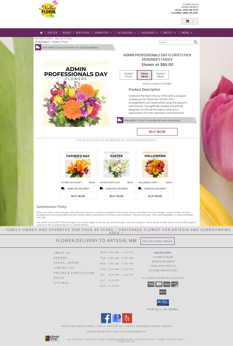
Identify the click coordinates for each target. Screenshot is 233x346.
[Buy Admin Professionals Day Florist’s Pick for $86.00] (157, 131)
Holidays (149, 32)
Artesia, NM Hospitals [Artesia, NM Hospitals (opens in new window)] (110, 326)
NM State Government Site (130, 331)
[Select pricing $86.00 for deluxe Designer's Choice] (144, 75)
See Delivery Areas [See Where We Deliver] (157, 241)
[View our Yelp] (127, 322)
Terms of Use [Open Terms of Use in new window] (126, 341)
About (169, 32)
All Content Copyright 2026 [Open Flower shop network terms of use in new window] (86, 339)
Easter (52, 32)
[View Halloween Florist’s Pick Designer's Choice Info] (155, 164)
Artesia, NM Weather (99, 331)
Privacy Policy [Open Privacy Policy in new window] (145, 339)
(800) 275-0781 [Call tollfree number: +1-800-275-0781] (190, 12)
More (187, 32)
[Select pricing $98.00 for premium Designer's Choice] (160, 75)
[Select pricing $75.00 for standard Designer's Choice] (128, 75)
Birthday (82, 32)
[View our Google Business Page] (117, 322)
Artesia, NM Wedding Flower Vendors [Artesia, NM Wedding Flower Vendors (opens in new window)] (149, 326)
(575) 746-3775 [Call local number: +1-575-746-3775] (190, 9)
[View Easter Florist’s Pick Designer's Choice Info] (116, 164)
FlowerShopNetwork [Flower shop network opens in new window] (119, 339)
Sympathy (103, 32)
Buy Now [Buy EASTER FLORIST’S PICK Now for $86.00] (117, 196)
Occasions (127, 32)
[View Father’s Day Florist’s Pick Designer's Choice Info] (78, 164)
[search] (195, 42)
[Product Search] (175, 42)
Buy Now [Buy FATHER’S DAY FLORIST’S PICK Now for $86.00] (78, 196)
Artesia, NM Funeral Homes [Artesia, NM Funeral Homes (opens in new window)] (77, 326)
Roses (67, 32)
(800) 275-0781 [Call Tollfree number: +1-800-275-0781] (169, 270)
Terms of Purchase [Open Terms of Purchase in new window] (170, 339)
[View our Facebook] (106, 322)
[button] (190, 21)
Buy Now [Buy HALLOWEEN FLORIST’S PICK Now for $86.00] (155, 196)
